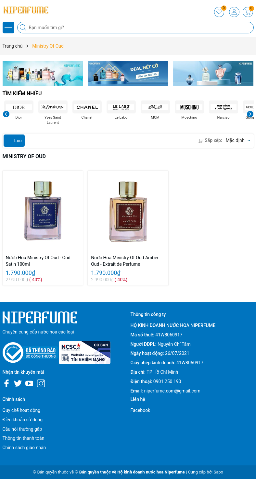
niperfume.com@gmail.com (172, 390)
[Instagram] (41, 383)
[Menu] (8, 27)
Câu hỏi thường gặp (22, 429)
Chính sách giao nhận (24, 447)
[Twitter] (18, 383)
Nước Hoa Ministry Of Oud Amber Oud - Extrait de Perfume (125, 261)
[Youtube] (29, 383)
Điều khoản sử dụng (23, 419)
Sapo (218, 472)
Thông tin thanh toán (24, 438)
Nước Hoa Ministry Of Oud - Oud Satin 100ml (38, 261)
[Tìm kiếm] (23, 27)
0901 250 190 (167, 381)
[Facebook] (6, 383)
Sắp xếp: (210, 140)
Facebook (140, 410)
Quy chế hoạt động (22, 410)
